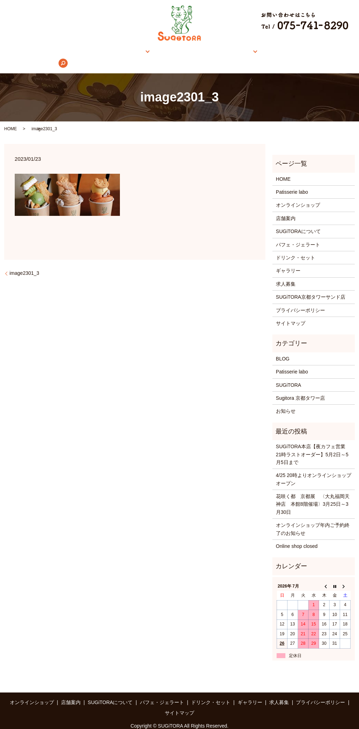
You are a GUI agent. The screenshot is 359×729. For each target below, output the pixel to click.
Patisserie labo (292, 181)
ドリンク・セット (295, 247)
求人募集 (293, 52)
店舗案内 (126, 52)
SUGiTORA (288, 374)
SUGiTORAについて (175, 52)
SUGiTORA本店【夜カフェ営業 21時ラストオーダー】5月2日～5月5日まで (313, 443)
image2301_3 (24, 262)
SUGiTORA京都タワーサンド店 (310, 286)
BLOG (283, 348)
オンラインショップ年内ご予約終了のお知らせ (313, 518)
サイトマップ (290, 312)
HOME (41, 52)
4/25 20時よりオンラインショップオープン (313, 468)
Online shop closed (297, 535)
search (319, 52)
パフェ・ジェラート (298, 234)
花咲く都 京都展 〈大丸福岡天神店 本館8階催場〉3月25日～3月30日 (313, 493)
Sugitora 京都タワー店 (300, 387)
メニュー (220, 52)
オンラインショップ (83, 52)
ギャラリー (258, 52)
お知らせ (286, 400)
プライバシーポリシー (300, 299)
